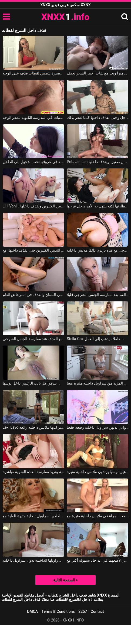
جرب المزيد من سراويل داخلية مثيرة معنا (97, 383)
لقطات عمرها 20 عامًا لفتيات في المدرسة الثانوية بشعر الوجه (33, 117)
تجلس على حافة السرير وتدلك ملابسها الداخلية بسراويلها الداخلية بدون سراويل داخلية (33, 560)
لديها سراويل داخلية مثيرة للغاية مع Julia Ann (33, 516)
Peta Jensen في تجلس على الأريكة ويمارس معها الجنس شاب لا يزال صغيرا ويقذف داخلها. (97, 161)
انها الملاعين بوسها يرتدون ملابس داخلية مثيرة (97, 472)
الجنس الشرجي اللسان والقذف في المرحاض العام (33, 294)
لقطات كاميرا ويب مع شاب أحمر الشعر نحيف (97, 73)
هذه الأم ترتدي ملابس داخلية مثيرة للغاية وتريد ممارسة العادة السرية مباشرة (33, 472)
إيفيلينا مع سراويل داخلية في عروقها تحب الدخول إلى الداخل (33, 161)
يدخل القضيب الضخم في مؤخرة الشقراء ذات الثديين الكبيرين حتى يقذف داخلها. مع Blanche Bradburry (33, 250)
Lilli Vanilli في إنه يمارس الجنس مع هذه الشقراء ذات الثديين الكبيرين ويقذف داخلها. (33, 206)
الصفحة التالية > (65, 580)
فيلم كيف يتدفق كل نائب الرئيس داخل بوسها (33, 383)
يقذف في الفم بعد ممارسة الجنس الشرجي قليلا (97, 294)
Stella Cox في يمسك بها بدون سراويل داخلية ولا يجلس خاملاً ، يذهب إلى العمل (97, 339)
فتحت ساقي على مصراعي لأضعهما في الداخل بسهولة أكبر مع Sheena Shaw (97, 560)
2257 (82, 611)
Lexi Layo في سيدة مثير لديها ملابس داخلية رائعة (33, 427)
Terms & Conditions (58, 611)
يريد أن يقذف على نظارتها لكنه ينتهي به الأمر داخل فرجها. (97, 206)
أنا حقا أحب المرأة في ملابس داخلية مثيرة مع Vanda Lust (97, 516)
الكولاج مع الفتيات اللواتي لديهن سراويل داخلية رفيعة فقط (97, 427)
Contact (97, 611)
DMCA (32, 611)
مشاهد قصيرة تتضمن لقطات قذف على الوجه (33, 73)
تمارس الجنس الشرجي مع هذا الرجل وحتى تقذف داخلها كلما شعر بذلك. (97, 117)
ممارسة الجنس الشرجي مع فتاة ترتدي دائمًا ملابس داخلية (97, 250)
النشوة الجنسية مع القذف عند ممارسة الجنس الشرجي (33, 339)
